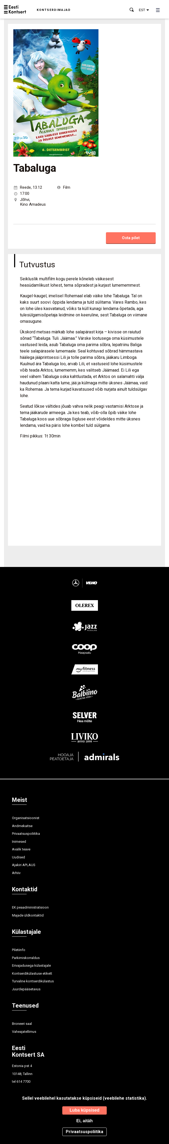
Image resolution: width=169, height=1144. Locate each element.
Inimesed (19, 842)
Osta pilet (131, 237)
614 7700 (23, 1081)
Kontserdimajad (54, 10)
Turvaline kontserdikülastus (33, 981)
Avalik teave (21, 849)
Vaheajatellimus (24, 1032)
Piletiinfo (18, 950)
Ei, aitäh (84, 1121)
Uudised (18, 857)
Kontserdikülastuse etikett (32, 973)
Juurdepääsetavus (26, 989)
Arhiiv (16, 873)
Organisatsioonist (25, 818)
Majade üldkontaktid (28, 915)
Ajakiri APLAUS (23, 865)
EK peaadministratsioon (30, 907)
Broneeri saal (22, 1024)
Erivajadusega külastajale (31, 965)
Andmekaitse (22, 826)
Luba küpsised (84, 1110)
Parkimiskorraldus (26, 958)
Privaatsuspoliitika (26, 834)
